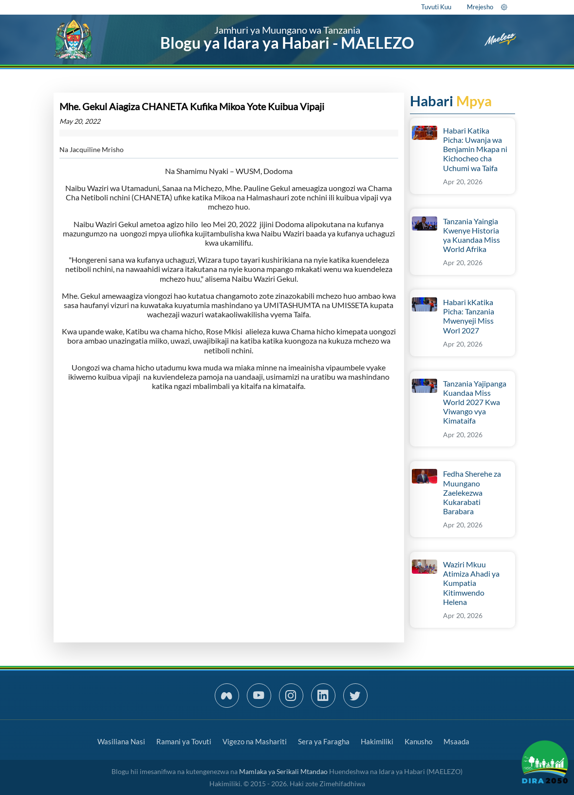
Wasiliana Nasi (121, 741)
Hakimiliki (377, 741)
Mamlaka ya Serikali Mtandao (283, 771)
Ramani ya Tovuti (183, 741)
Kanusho (418, 741)
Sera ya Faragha (324, 741)
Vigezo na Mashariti (254, 741)
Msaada (456, 741)
